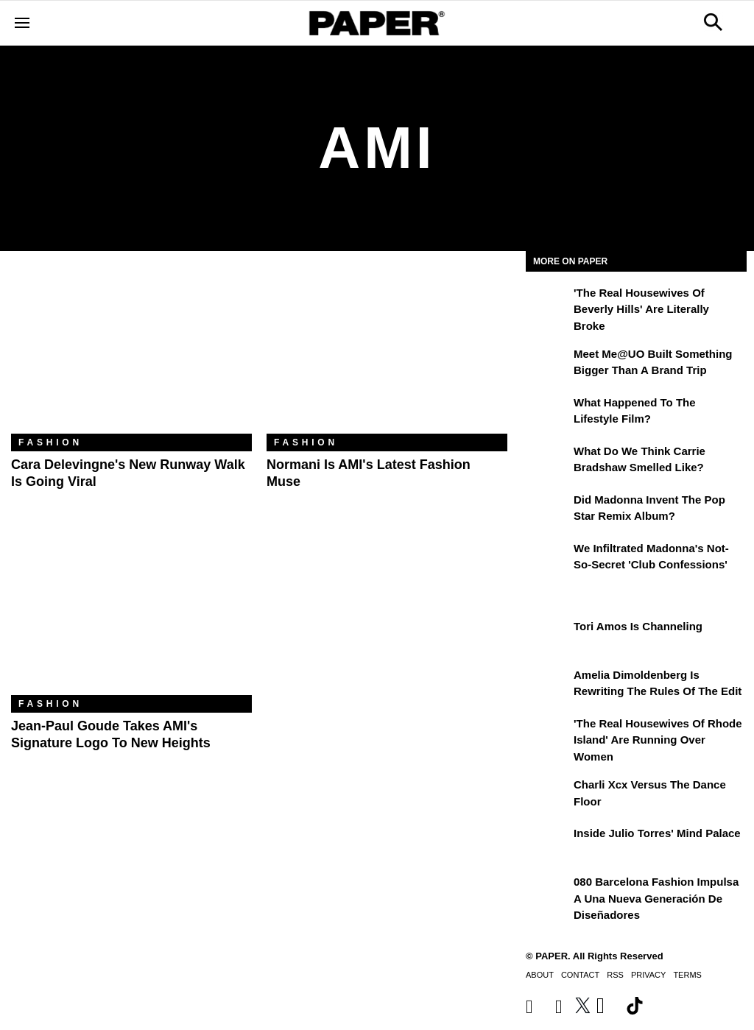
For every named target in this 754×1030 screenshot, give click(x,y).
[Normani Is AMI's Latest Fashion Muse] (387, 353)
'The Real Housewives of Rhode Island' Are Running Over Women (658, 740)
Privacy (648, 974)
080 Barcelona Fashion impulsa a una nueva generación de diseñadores (656, 898)
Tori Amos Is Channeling (638, 626)
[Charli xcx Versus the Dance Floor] (547, 795)
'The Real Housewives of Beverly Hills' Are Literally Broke (641, 309)
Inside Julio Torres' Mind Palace (657, 833)
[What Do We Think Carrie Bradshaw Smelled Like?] (547, 461)
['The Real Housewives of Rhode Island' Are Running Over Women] (547, 734)
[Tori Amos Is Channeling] (547, 636)
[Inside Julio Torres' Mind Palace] (547, 843)
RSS (615, 974)
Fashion (50, 442)
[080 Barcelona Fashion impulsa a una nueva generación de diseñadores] (547, 892)
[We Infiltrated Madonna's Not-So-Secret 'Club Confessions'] (547, 558)
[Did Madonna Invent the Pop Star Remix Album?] (547, 510)
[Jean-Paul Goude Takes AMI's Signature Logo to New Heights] (131, 615)
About (540, 974)
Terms (687, 974)
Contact (580, 974)
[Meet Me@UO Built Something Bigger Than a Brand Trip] (547, 364)
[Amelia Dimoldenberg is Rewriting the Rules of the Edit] (547, 685)
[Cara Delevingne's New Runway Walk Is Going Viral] (131, 353)
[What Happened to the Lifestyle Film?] (547, 413)
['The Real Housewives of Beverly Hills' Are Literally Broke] (547, 303)
